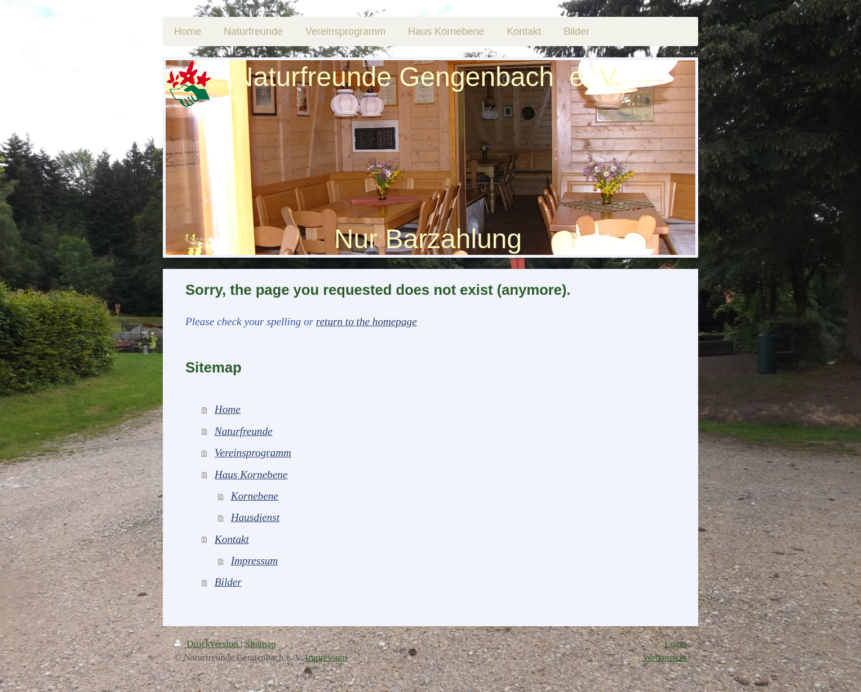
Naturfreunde (244, 431)
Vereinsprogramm (253, 453)
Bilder (228, 582)
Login (675, 644)
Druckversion (207, 644)
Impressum (254, 561)
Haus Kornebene (251, 474)
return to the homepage (366, 321)
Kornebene (254, 496)
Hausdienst (255, 517)
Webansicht (665, 657)
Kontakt (232, 539)
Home (228, 409)
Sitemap (260, 644)
